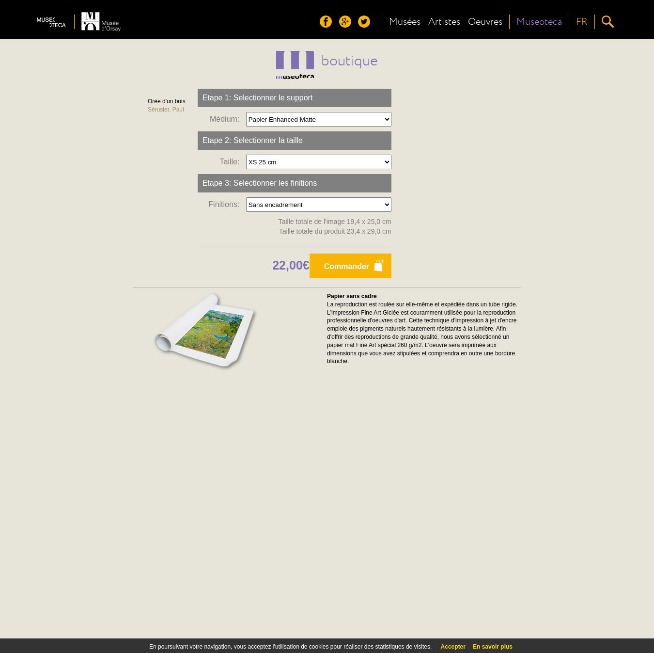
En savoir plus (493, 646)
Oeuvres (485, 22)
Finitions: (226, 204)
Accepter (453, 646)
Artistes (444, 22)
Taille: (231, 162)
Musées (404, 22)
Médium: (227, 119)
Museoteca (539, 22)
